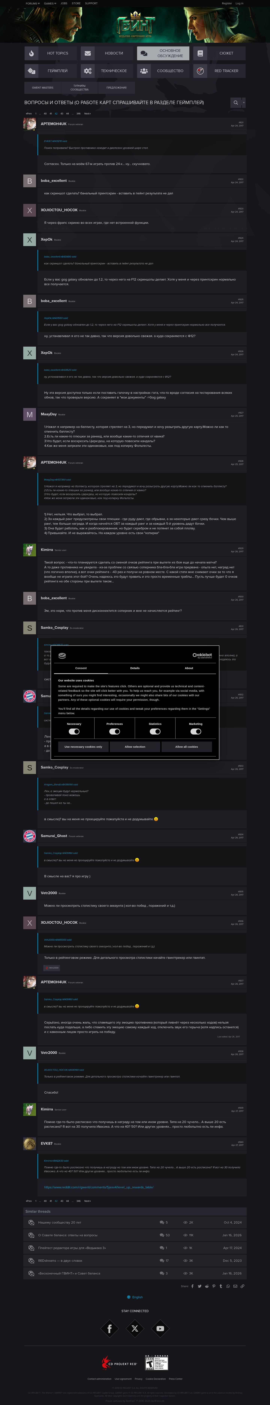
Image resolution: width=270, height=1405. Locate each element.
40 (45, 113)
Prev (29, 113)
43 (62, 113)
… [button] (40, 113)
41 (51, 113)
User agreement (123, 1378)
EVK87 (48, 1143)
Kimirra (48, 550)
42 (56, 113)
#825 (236, 301)
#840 (236, 1144)
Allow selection (135, 746)
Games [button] (49, 3)
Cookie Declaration (156, 1378)
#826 (236, 353)
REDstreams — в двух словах (61, 1261)
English (135, 1297)
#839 (236, 1110)
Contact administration (99, 1378)
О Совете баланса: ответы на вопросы (69, 1235)
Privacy (138, 1378)
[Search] (235, 103)
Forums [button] (31, 3)
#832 (236, 696)
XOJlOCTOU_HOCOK (60, 210)
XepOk (48, 239)
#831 (236, 628)
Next (86, 113)
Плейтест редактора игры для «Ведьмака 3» (73, 1248)
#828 (236, 463)
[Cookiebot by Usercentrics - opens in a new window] (195, 656)
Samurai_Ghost (55, 836)
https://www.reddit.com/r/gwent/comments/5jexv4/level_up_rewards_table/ (100, 1187)
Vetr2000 (50, 893)
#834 (236, 836)
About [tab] (189, 668)
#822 (236, 181)
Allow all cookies (186, 746)
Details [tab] (135, 668)
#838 (236, 1053)
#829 (236, 550)
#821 (236, 124)
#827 (236, 414)
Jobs (64, 3)
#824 (236, 240)
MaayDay (50, 414)
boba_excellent (55, 180)
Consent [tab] (81, 668)
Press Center (175, 1378)
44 (67, 113)
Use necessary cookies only (83, 746)
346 (78, 113)
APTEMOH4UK (55, 124)
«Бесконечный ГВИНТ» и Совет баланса (70, 1273)
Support (91, 3)
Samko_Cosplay (55, 627)
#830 (236, 598)
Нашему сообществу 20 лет (60, 1222)
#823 (236, 210)
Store (76, 3)
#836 (236, 923)
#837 (236, 982)
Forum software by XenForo (135, 1401)
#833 (236, 768)
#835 (236, 893)
